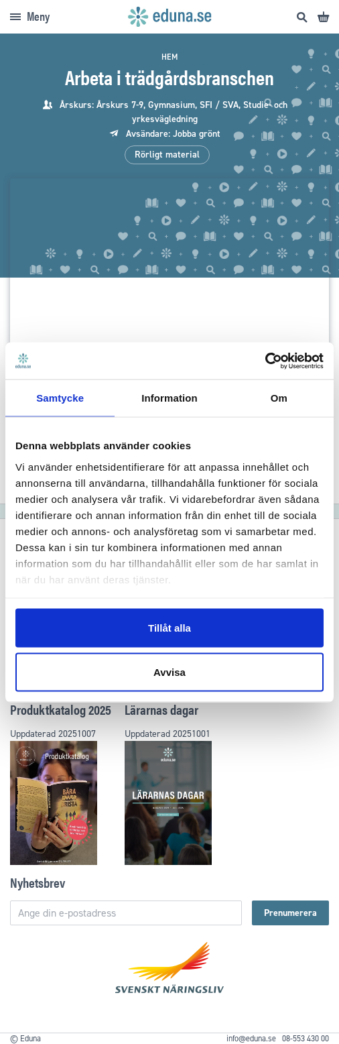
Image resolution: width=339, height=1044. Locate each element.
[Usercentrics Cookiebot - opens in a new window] (265, 360)
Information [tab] (169, 398)
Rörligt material (167, 154)
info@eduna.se (251, 1038)
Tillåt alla (169, 628)
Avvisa (169, 671)
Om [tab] (279, 398)
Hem (169, 57)
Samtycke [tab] (60, 398)
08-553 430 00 (305, 1038)
